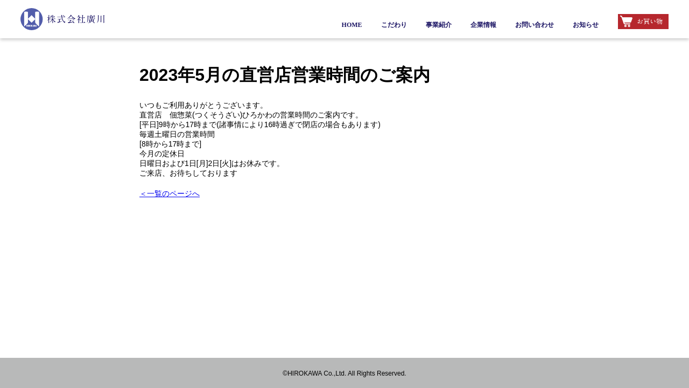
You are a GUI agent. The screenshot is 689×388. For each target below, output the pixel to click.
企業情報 (483, 25)
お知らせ (586, 25)
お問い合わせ (534, 25)
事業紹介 (439, 25)
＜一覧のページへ (169, 193)
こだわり (394, 25)
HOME (352, 25)
